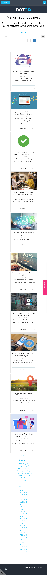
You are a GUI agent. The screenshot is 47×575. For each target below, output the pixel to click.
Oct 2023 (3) (23, 518)
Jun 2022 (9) (23, 537)
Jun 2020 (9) (23, 551)
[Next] (43, 40)
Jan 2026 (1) (23, 490)
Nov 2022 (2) (23, 528)
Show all (23, 455)
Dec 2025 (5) (23, 492)
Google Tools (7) (23, 468)
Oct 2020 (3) (23, 544)
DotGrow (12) (23, 464)
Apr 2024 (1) (23, 514)
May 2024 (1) (23, 511)
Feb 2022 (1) (23, 540)
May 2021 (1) (23, 542)
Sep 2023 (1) (23, 521)
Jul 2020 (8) (23, 549)
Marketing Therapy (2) (23, 475)
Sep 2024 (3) (23, 507)
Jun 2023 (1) (23, 523)
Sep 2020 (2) (23, 547)
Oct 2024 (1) (23, 504)
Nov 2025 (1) (23, 495)
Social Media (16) (23, 480)
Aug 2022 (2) (23, 533)
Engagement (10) (23, 466)
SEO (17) (23, 478)
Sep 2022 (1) (23, 530)
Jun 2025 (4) (23, 499)
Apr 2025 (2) (23, 502)
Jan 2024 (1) (23, 516)
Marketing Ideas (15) (23, 471)
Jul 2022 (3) (23, 535)
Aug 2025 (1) (23, 497)
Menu (5, 3)
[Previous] (17, 40)
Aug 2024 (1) (23, 509)
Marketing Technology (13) (23, 473)
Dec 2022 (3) (23, 525)
